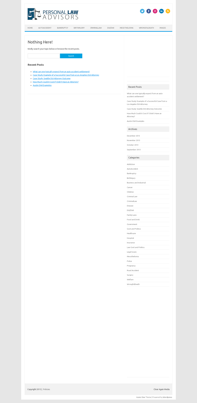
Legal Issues (132, 252)
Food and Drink (133, 220)
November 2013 (133, 140)
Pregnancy (131, 266)
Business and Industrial (136, 183)
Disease (130, 206)
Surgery (130, 275)
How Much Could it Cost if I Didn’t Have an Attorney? (56, 82)
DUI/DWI (110, 28)
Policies (46, 389)
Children (130, 192)
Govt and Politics (134, 229)
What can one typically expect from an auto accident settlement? (61, 72)
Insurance (131, 243)
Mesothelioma (126, 28)
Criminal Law (132, 196)
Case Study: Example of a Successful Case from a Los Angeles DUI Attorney (66, 75)
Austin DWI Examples (42, 85)
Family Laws (132, 215)
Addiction (131, 164)
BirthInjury (79, 28)
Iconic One (140, 397)
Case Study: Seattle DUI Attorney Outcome (51, 78)
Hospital (130, 238)
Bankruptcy (62, 28)
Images (163, 28)
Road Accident (133, 270)
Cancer (130, 187)
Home (30, 28)
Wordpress (167, 397)
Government (132, 224)
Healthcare (131, 233)
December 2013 (133, 136)
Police (129, 261)
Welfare (130, 279)
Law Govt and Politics (136, 247)
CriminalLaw (96, 28)
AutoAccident (44, 28)
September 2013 (134, 150)
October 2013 (132, 145)
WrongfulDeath (146, 28)
